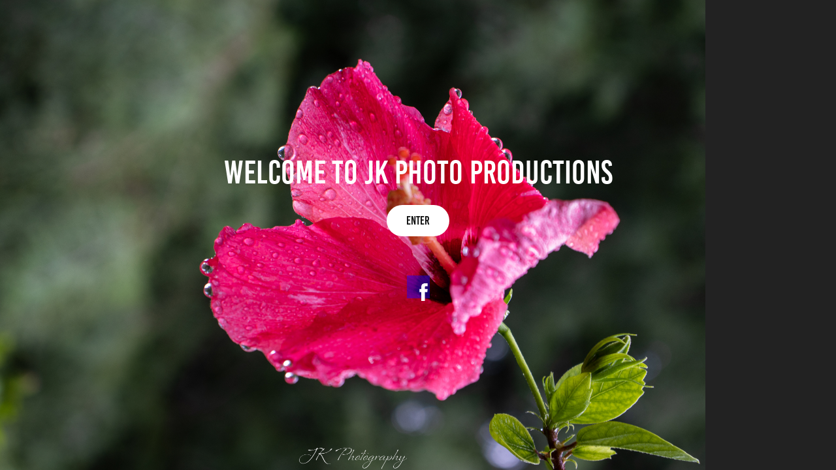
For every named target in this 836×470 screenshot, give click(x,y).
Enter (418, 220)
